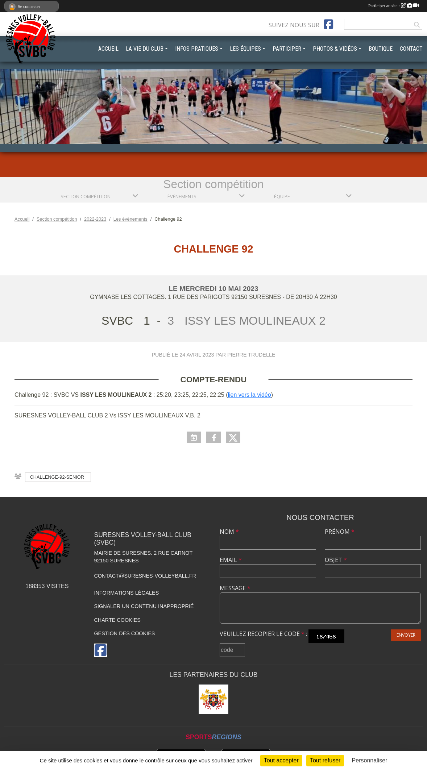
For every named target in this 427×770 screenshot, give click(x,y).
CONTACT (411, 48)
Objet (336, 560)
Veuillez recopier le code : (263, 634)
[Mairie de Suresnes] (213, 699)
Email (231, 560)
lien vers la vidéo (249, 395)
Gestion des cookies (124, 633)
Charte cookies (117, 620)
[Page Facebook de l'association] (328, 24)
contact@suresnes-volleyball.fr (145, 576)
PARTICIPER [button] (287, 48)
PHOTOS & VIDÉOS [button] (335, 48)
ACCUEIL (108, 48)
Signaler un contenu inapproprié (144, 606)
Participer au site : (393, 5)
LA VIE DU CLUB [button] (144, 48)
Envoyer (406, 635)
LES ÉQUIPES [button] (245, 48)
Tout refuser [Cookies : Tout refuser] (325, 760)
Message (235, 588)
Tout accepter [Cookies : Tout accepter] (281, 760)
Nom (229, 532)
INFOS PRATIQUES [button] (196, 48)
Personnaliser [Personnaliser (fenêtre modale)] (369, 760)
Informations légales (126, 593)
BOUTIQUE (381, 48)
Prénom (340, 532)
